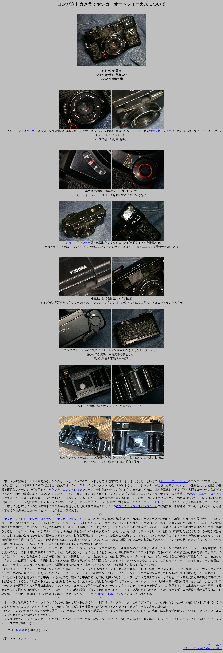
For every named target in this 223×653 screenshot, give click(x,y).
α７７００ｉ (152, 560)
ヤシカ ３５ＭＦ (37, 130)
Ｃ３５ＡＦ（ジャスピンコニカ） (136, 506)
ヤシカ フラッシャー (77, 242)
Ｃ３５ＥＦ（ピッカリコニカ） (165, 502)
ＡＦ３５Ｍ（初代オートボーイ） (100, 593)
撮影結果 (21, 630)
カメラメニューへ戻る (210, 645)
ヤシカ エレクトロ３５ (67, 489)
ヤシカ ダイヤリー (164, 130)
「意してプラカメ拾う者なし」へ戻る (202, 648)
